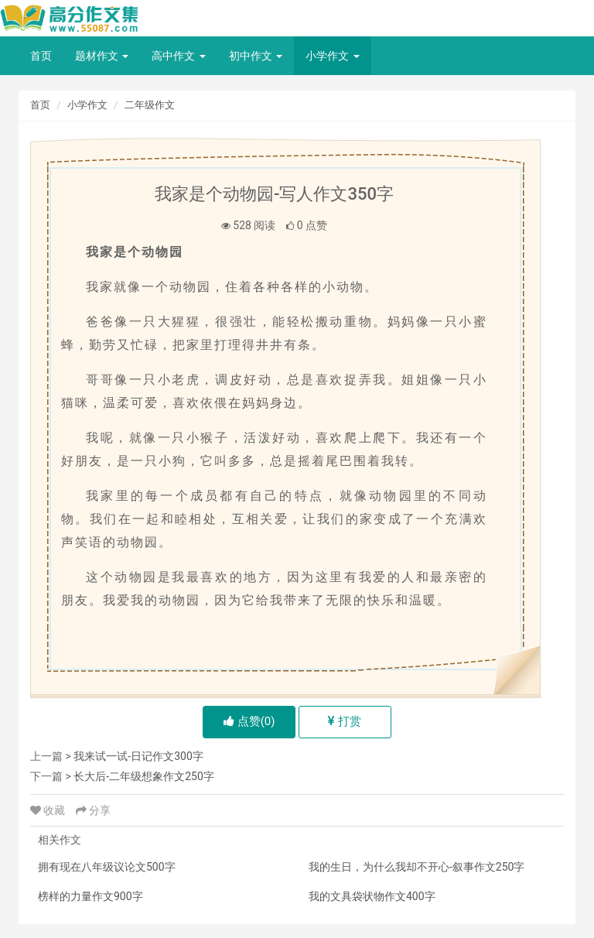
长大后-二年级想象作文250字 (143, 776)
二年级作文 (150, 105)
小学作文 (332, 56)
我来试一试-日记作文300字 (138, 756)
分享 (93, 810)
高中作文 (178, 56)
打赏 (344, 721)
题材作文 (101, 56)
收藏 (49, 810)
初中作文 (255, 56)
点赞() (249, 721)
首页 (41, 56)
